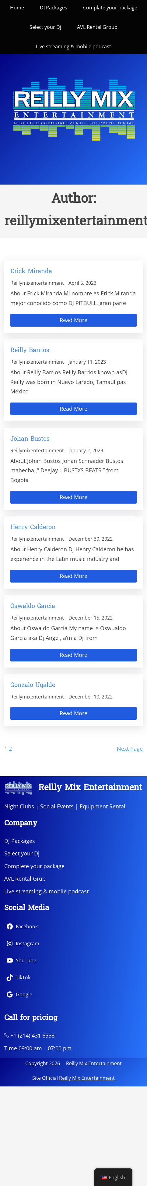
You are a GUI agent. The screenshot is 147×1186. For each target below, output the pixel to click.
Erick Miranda (31, 271)
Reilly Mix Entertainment (90, 788)
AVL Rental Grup (25, 878)
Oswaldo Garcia (32, 606)
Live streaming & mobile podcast (46, 891)
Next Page (130, 748)
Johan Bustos (30, 439)
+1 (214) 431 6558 (29, 1035)
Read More (73, 320)
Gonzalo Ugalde (32, 685)
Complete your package (34, 866)
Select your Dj (22, 853)
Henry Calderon (33, 527)
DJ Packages (19, 840)
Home (17, 7)
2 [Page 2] (10, 748)
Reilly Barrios (29, 350)
